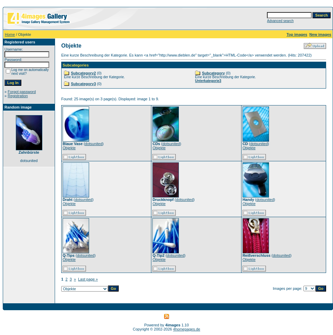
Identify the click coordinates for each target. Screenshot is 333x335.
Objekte (69, 148)
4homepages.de (186, 329)
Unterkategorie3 (208, 81)
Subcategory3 (83, 84)
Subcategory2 (83, 73)
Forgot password (22, 92)
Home (10, 34)
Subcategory (213, 73)
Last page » (88, 279)
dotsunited (94, 144)
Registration (18, 96)
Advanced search (280, 21)
